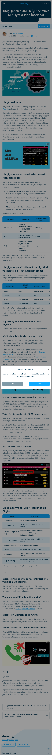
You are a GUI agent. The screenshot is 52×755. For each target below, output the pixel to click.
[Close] (48, 369)
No (13, 384)
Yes (39, 384)
